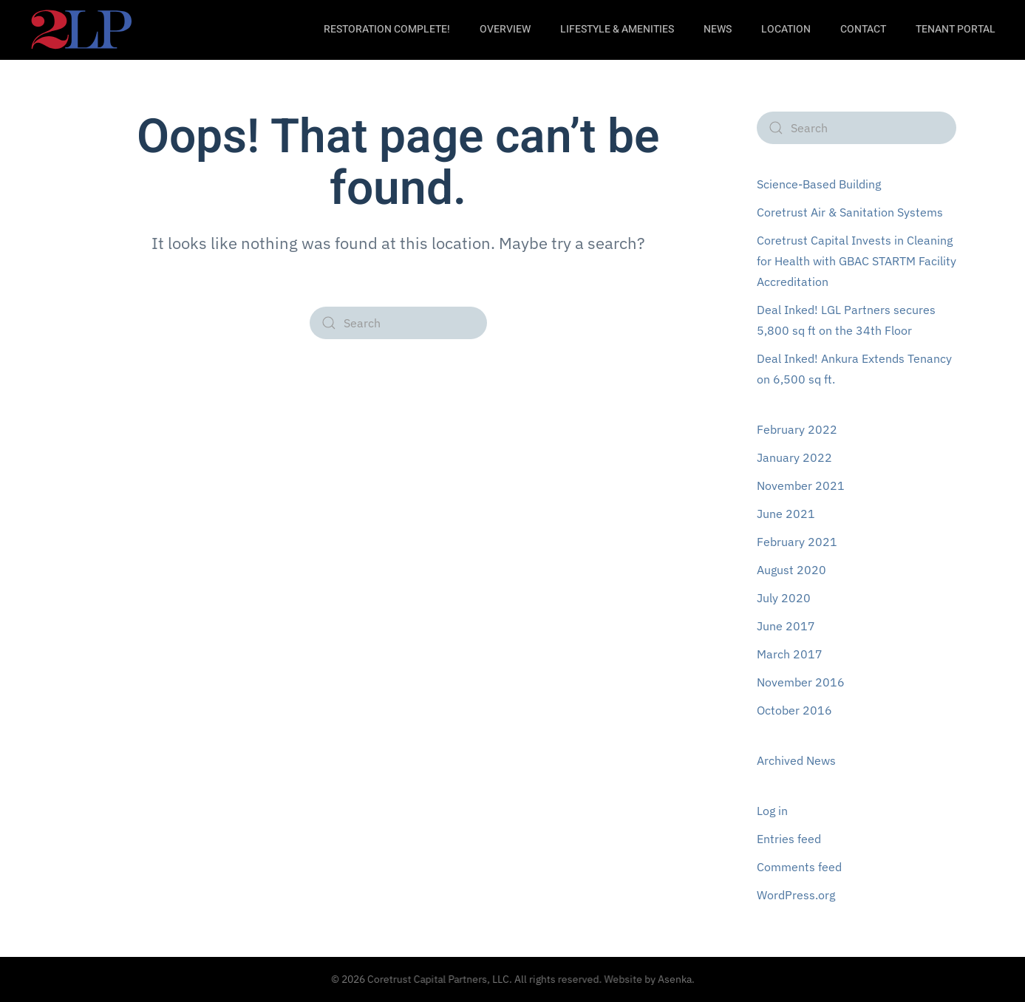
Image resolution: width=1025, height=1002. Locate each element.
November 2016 (801, 682)
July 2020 (784, 597)
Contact (863, 29)
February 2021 (797, 541)
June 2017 (786, 625)
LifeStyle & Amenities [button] (617, 29)
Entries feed (789, 838)
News (718, 29)
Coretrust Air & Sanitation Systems (850, 212)
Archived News (796, 760)
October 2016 (794, 710)
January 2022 (794, 457)
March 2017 (790, 654)
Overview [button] (505, 29)
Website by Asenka (645, 979)
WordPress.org (796, 894)
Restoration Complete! (387, 29)
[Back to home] (81, 29)
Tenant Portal (955, 29)
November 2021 (801, 485)
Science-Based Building (819, 184)
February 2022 (797, 429)
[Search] (398, 323)
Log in (772, 810)
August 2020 (791, 569)
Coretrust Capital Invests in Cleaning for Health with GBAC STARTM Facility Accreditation (856, 261)
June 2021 (786, 513)
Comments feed (799, 866)
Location (786, 29)
